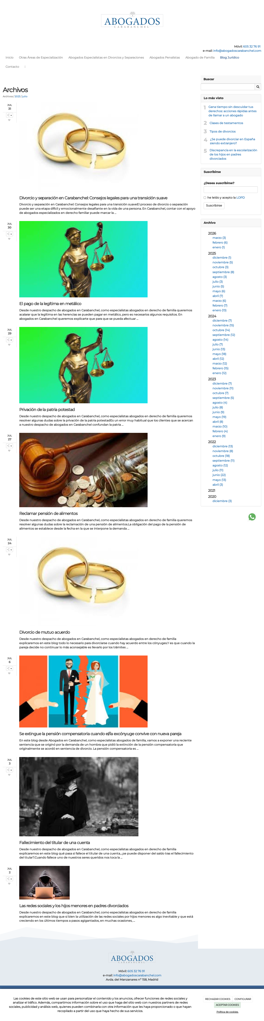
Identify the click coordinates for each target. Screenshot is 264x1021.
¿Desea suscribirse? (219, 183)
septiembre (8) (223, 272)
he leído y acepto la (224, 197)
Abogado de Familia (199, 57)
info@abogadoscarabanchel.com (237, 51)
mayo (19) (219, 417)
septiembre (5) (223, 398)
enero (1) (218, 247)
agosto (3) (219, 277)
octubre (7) (220, 393)
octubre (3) (220, 267)
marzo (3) (219, 238)
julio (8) (217, 407)
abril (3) (217, 484)
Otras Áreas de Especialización (41, 57)
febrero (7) (219, 305)
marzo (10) (219, 426)
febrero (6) (220, 242)
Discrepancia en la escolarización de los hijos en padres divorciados (233, 154)
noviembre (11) (222, 388)
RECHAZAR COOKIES (217, 999)
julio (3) (217, 281)
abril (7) (217, 296)
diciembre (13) (222, 446)
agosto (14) (220, 339)
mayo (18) (219, 354)
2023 (17, 96)
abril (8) (217, 421)
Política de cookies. (228, 1011)
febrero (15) (220, 368)
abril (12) (218, 359)
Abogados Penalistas (164, 57)
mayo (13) (219, 480)
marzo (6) (219, 301)
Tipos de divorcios (223, 131)
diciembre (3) (222, 501)
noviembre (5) (222, 262)
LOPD (240, 197)
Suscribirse (214, 205)
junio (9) (218, 412)
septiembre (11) (223, 460)
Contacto (12, 66)
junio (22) (219, 475)
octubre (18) (221, 456)
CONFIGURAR (242, 999)
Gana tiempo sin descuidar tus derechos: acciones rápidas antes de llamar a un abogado (232, 111)
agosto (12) (220, 465)
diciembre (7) (222, 320)
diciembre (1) (221, 257)
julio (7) (217, 344)
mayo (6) (218, 291)
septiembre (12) (223, 335)
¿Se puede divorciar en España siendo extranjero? (232, 141)
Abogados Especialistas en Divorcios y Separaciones (106, 57)
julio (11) (217, 470)
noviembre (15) (223, 325)
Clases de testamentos (226, 123)
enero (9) (218, 436)
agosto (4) (219, 402)
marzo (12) (219, 363)
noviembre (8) (222, 451)
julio (24, 96)
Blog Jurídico (229, 57)
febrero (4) (220, 431)
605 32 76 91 (252, 46)
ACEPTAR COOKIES (227, 1004)
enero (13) (219, 310)
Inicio (9, 57)
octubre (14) (221, 330)
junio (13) (218, 349)
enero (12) (219, 373)
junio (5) (218, 286)
